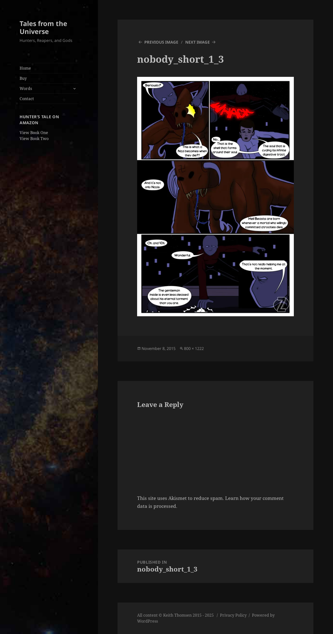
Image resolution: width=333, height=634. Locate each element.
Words (26, 88)
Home (25, 68)
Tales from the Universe (43, 27)
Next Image (197, 42)
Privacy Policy (233, 615)
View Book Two (34, 138)
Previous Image (161, 42)
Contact (27, 98)
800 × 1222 (194, 348)
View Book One (34, 132)
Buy (23, 78)
